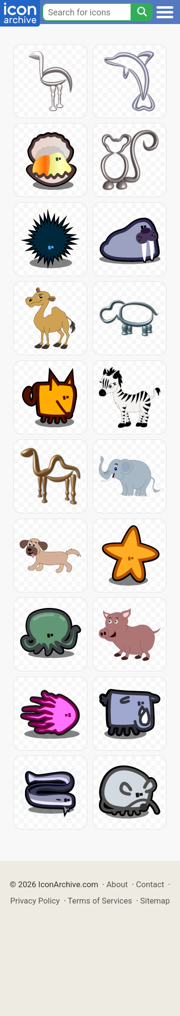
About (117, 884)
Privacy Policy (35, 900)
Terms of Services (100, 900)
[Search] (142, 12)
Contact (150, 884)
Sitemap (155, 900)
